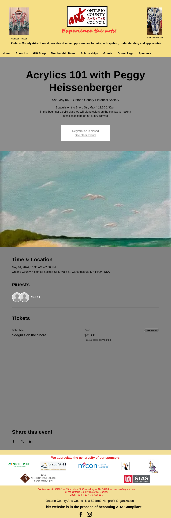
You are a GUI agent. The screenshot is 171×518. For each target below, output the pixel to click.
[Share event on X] (22, 441)
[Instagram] (89, 514)
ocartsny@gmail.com (124, 489)
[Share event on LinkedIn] (30, 441)
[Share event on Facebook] (13, 441)
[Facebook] (80, 514)
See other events (85, 135)
